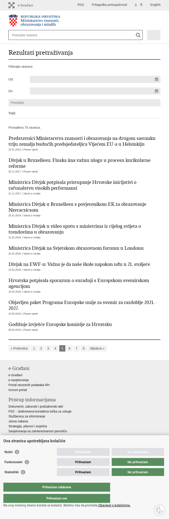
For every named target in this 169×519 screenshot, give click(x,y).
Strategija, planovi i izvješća (28, 426)
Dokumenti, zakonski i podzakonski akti (36, 406)
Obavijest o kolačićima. (114, 505)
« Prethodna (19, 348)
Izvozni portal (18, 390)
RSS (81, 5)
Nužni (8, 461)
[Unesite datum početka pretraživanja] (95, 79)
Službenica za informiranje (27, 416)
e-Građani (15, 375)
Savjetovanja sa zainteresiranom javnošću (38, 431)
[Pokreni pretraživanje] (138, 35)
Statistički (11, 481)
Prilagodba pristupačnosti (109, 5)
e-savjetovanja (19, 380)
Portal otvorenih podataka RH (29, 385)
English (155, 5)
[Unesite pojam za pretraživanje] (28, 35)
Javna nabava (18, 421)
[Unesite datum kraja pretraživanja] (95, 91)
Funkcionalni (13, 471)
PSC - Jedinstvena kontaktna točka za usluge (40, 411)
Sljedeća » (97, 348)
